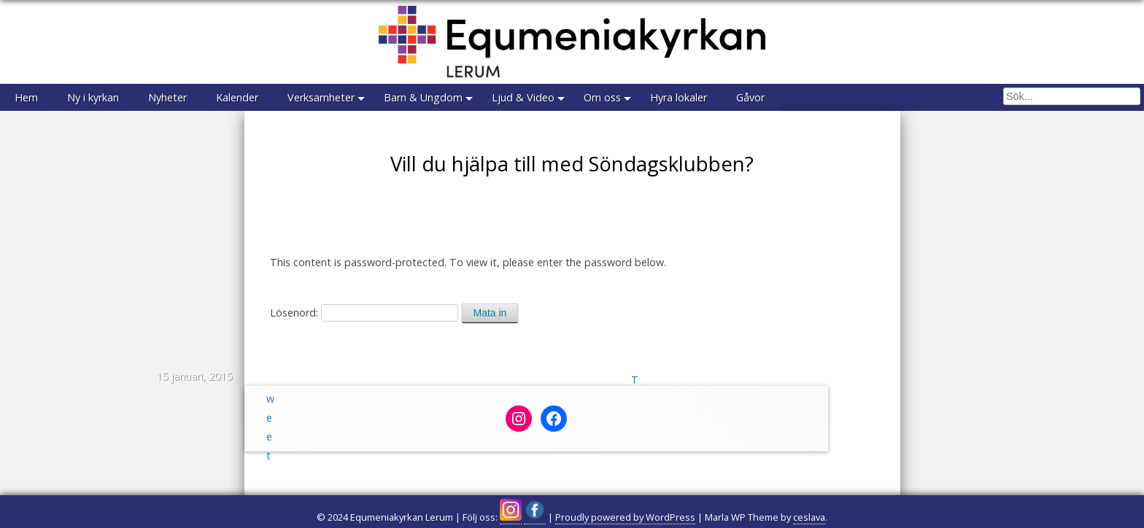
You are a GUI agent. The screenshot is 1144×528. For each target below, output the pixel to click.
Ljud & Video (523, 97)
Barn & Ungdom (423, 97)
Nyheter (167, 97)
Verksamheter (321, 97)
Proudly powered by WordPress (625, 517)
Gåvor (750, 97)
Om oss (602, 97)
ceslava (809, 517)
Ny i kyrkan (93, 97)
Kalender (237, 97)
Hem (26, 97)
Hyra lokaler (678, 97)
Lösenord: (364, 312)
